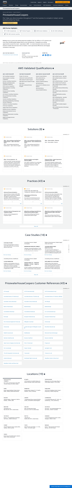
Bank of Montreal (8, 306)
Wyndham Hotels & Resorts (51, 358)
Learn (30, 5)
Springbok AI (48, 348)
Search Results (16, 12)
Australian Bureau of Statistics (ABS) (53, 296)
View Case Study (7, 254)
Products (5, 5)
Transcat (26, 353)
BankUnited (27, 306)
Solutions (11, 5)
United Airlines (7, 358)
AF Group (6, 291)
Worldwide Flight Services (30, 358)
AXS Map (47, 301)
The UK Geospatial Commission (11, 353)
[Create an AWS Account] (62, 2)
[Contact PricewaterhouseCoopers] (10, 23)
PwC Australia (7, 348)
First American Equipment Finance (12, 321)
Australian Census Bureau (10, 301)
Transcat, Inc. (48, 353)
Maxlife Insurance (8, 332)
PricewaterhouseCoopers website (10, 54)
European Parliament (29, 316)
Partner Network (37, 5)
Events (66, 5)
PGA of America (28, 343)
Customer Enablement (58, 5)
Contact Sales (33, 2)
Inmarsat (47, 321)
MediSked (27, 332)
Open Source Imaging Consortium (12, 343)
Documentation (23, 5)
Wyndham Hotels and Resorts (11, 363)
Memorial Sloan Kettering (51, 332)
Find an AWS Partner (7, 12)
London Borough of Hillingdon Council (32, 327)
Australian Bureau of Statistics (11, 296)
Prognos (47, 343)
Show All (36, 226)
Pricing (16, 5)
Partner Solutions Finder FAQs (61, 8)
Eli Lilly (6, 316)
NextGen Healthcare (9, 338)
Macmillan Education (50, 326)
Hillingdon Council (28, 321)
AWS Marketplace (47, 5)
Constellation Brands (9, 311)
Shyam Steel (27, 348)
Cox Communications (50, 311)
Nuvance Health (28, 338)
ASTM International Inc (50, 291)
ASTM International (29, 291)
